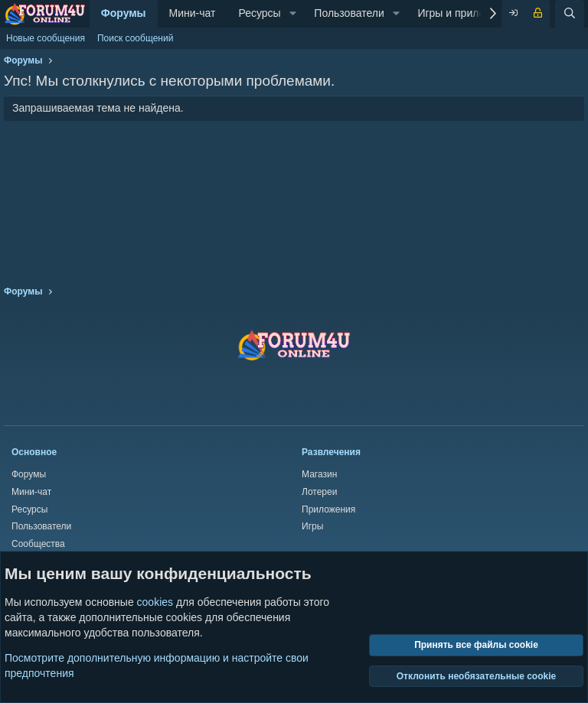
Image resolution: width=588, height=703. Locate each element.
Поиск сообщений (135, 38)
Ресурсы (259, 13)
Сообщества (38, 544)
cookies (155, 602)
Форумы (123, 13)
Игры (312, 526)
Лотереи (319, 492)
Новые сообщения (45, 38)
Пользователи (349, 13)
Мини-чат (192, 13)
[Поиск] (569, 14)
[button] (293, 14)
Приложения (328, 509)
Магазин (319, 474)
